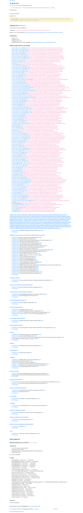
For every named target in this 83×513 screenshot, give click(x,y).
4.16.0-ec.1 (31, 19)
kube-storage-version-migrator (18, 148)
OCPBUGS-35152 (15, 336)
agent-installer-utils (16, 53)
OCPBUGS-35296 (15, 345)
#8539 (37, 269)
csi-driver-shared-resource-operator (19, 111)
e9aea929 (26, 195)
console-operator (15, 105)
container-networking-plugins (18, 107)
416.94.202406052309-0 (37, 42)
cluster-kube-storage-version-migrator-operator (21, 90)
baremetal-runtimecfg (16, 61)
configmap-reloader (16, 104)
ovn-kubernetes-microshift (17, 190)
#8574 (40, 255)
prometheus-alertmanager (17, 195)
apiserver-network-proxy (17, 54)
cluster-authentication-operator (18, 68)
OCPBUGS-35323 (15, 247)
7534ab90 (22, 129)
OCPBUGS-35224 (15, 260)
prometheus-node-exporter (17, 197)
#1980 (42, 230)
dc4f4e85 (24, 82)
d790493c (28, 85)
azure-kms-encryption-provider (18, 57)
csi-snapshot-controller (16, 122)
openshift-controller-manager (17, 410)
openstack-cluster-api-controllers (18, 181)
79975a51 (21, 171)
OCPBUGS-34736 (15, 309)
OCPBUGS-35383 (15, 244)
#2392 (45, 313)
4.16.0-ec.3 (43, 19)
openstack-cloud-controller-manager (19, 179)
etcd (13, 130)
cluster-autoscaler (15, 278)
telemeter (14, 208)
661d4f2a (24, 141)
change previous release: (28, 509)
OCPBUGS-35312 (15, 255)
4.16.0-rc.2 (23, 20)
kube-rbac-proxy (15, 145)
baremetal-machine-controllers (18, 58)
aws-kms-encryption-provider (18, 56)
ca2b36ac (21, 126)
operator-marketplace (16, 184)
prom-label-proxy (15, 192)
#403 (31, 352)
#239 (28, 391)
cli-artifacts (14, 64)
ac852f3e (25, 186)
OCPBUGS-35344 (15, 241)
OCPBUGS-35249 (15, 327)
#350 (41, 287)
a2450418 (16, 63)
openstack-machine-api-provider (18, 182)
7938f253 (24, 142)
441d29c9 (25, 78)
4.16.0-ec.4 (50, 19)
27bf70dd (24, 94)
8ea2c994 (22, 145)
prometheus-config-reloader (17, 196)
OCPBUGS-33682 (15, 320)
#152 (39, 398)
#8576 (43, 247)
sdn (12, 206)
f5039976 (27, 107)
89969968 (34, 97)
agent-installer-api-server (17, 47)
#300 (37, 295)
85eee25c (18, 210)
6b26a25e (26, 47)
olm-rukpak (14, 174)
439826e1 (32, 79)
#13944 (37, 338)
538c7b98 (23, 207)
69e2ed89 (20, 193)
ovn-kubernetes (15, 189)
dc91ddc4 (23, 104)
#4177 (48, 363)
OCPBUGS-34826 (15, 287)
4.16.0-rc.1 (17, 20)
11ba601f (28, 58)
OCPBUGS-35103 (15, 265)
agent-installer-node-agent (17, 50)
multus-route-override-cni (17, 160)
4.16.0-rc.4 (36, 20)
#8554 (40, 262)
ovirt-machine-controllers (17, 188)
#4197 (39, 359)
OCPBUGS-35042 (15, 383)
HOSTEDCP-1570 (15, 365)
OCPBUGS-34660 (22, 313)
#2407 (31, 309)
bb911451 (26, 164)
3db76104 (29, 149)
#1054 (35, 302)
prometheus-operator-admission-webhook (20, 200)
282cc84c (20, 174)
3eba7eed (26, 91)
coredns (12, 343)
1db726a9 (21, 185)
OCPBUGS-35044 (15, 271)
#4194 (35, 362)
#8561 (37, 260)
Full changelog (15, 231)
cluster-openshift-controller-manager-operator (21, 97)
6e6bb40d (23, 53)
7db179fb (24, 184)
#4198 (31, 361)
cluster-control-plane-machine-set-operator (21, 292)
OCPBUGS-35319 (22, 337)
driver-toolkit (14, 127)
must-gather (14, 163)
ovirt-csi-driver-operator (16, 186)
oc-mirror (12, 403)
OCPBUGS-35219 (15, 426)
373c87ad (27, 49)
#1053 (54, 327)
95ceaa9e (29, 86)
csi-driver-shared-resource (17, 109)
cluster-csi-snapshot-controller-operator (20, 79)
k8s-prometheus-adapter (17, 140)
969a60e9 (28, 148)
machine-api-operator (16, 153)
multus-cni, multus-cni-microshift (18, 388)
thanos (13, 210)
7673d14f (23, 60)
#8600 (35, 238)
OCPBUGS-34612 (15, 313)
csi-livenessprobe (15, 119)
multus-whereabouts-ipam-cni (18, 162)
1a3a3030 (28, 138)
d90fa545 (22, 189)
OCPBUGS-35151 (15, 262)
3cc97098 (23, 155)
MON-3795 (14, 312)
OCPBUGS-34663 (30, 313)
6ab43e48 (19, 208)
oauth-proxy (14, 170)
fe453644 (26, 71)
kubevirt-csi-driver (15, 151)
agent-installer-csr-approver (17, 49)
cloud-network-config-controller (18, 67)
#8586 (36, 248)
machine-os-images (16, 155)
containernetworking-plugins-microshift (20, 108)
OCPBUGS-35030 (15, 269)
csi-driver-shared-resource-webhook (19, 112)
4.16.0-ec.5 (56, 19)
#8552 (37, 266)
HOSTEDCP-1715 (15, 363)
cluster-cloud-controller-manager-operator (21, 285)
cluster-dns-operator (16, 80)
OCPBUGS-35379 (15, 248)
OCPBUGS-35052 (15, 366)
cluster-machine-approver (17, 91)
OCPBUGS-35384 (15, 240)
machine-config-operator (16, 379)
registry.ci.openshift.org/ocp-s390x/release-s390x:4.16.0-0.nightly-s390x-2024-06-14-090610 (44, 32)
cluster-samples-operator (17, 100)
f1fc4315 (22, 156)
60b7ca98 (28, 137)
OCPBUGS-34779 (15, 302)
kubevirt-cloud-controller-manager (19, 149)
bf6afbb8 (34, 90)
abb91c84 (26, 188)
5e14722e (22, 192)
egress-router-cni (15, 129)
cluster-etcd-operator (16, 82)
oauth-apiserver (15, 168)
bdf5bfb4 (23, 116)
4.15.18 (25, 19)
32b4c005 (25, 134)
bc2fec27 (17, 130)
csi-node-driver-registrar (17, 120)
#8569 (51, 249)
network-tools (15, 167)
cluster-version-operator (16, 325)
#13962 (62, 337)
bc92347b (28, 57)
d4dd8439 (26, 100)
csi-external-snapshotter (17, 118)
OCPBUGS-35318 (15, 337)
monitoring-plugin (15, 156)
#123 (41, 345)
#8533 (39, 254)
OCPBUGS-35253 (15, 249)
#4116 (46, 365)
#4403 (59, 381)
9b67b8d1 (23, 146)
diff (54, 42)
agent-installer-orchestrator (17, 52)
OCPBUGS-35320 (30, 337)
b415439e (28, 68)
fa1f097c (22, 168)
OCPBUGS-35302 (15, 252)
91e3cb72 (24, 61)
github (23, 511)
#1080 (42, 320)
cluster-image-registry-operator (18, 300)
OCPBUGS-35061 (20, 312)
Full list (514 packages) (15, 454)
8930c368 (25, 120)
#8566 (35, 259)
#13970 (39, 334)
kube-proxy (14, 144)
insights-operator (14, 371)
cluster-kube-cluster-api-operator (18, 86)
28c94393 (25, 83)
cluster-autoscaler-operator (17, 69)
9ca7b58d (26, 50)
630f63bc (28, 89)
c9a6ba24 (24, 159)
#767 (25, 426)
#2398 (48, 312)
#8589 (51, 240)
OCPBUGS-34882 (15, 419)
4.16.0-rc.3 (29, 20)
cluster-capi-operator (16, 75)
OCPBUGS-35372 (15, 245)
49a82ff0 (24, 153)
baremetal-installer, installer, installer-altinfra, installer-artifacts (27, 235)
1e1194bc (30, 111)
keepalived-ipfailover (16, 141)
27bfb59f (22, 72)
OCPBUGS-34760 (15, 258)
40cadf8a (26, 69)
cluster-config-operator (16, 78)
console (12, 332)
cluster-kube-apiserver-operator (18, 85)
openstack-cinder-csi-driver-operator (19, 417)
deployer (13, 124)
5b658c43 (20, 144)
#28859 (38, 433)
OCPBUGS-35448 (15, 237)
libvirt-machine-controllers (17, 152)
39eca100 (21, 167)
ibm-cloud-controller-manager (18, 133)
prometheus (14, 193)
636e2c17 (23, 76)
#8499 (40, 273)
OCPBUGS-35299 (15, 381)
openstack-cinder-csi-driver (17, 178)
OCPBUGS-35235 (15, 251)
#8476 (35, 263)
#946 (49, 374)
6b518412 (23, 175)
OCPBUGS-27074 (15, 230)
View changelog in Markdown (16, 509)
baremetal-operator (16, 60)
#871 (47, 405)
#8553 (60, 265)
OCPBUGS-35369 (15, 359)
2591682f (27, 157)
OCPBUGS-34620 (15, 273)
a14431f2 (24, 80)
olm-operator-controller (16, 173)
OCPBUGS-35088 (15, 267)
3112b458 (26, 204)
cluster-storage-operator (17, 101)
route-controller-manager (17, 204)
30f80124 (20, 170)
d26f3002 (30, 96)
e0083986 (27, 93)
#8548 (37, 270)
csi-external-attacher (16, 113)
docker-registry (14, 350)
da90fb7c (27, 56)
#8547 (40, 271)
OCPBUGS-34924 (15, 391)
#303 (52, 280)
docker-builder (15, 126)
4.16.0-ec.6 (63, 19)
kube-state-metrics (16, 146)
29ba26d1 (26, 197)
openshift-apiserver (16, 175)
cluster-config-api (15, 76)
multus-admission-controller (17, 157)
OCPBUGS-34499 (15, 263)
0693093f (23, 151)
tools (13, 211)
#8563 (45, 251)
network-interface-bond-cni (17, 164)
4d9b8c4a (21, 131)
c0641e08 (23, 102)
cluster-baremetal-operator (17, 71)
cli (12, 63)
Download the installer (14, 5)
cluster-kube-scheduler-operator (18, 89)
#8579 (37, 241)
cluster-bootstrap (15, 72)
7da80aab (24, 113)
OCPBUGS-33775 (15, 405)
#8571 (36, 252)
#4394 (46, 383)
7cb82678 (25, 101)
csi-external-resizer (16, 116)
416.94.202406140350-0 (48, 42)
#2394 (42, 310)
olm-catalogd (14, 171)
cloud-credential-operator (17, 65)
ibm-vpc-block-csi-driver (17, 134)
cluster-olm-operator (16, 94)
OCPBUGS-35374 (15, 398)
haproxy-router (15, 131)
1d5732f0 (21, 127)
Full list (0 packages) (15, 502)
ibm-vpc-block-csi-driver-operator (18, 135)
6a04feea (26, 160)
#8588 (40, 244)
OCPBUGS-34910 (15, 390)
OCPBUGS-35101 (15, 254)
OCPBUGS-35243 (15, 259)
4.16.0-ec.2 (37, 19)
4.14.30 (21, 19)
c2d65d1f (27, 162)
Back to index (12, 0)
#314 (43, 412)
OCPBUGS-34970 (15, 294)
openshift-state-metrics (16, 177)
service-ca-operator (16, 207)
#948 (46, 373)
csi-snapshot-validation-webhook (18, 123)
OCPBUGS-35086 (15, 373)
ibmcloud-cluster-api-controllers (18, 137)
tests (11, 431)
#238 (44, 390)
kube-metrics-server (16, 142)
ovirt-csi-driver (15, 185)
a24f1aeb (24, 75)
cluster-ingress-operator (17, 83)
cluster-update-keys (16, 102)
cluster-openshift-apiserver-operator (19, 96)
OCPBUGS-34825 (15, 412)
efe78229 (22, 105)
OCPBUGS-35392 (15, 243)
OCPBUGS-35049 (15, 270)
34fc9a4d (29, 135)
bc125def (26, 109)
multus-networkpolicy (16, 159)
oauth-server (13, 396)
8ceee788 (28, 67)
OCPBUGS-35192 (15, 256)
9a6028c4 (25, 54)
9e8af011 (25, 115)
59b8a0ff (25, 177)
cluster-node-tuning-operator (17, 318)
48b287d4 (26, 65)
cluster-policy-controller (17, 98)
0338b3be (32, 87)
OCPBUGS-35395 (15, 334)
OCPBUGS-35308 (15, 362)
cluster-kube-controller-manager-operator (20, 87)
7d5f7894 (20, 163)
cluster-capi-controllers (16, 74)
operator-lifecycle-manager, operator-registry (21, 424)
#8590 (40, 243)
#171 (32, 419)
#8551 (37, 267)
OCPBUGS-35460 (15, 238)
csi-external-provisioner (16, 115)
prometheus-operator (16, 199)
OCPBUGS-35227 (15, 295)
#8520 (34, 258)
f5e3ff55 (22, 119)
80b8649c (25, 173)
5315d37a (25, 118)
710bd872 (26, 166)
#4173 (37, 366)
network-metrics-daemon (17, 166)
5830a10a (25, 74)
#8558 (35, 256)
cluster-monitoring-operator (17, 93)
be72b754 (29, 181)
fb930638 (28, 182)
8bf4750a (27, 196)
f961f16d (27, 133)
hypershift (12, 357)
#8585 (45, 245)
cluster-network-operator (16, 307)
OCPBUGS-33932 (15, 280)
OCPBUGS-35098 (15, 266)
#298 (46, 294)
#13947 (35, 336)
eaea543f (25, 98)
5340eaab (26, 178)
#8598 (40, 237)
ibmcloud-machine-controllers (18, 138)
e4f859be (25, 140)
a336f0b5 (26, 152)
